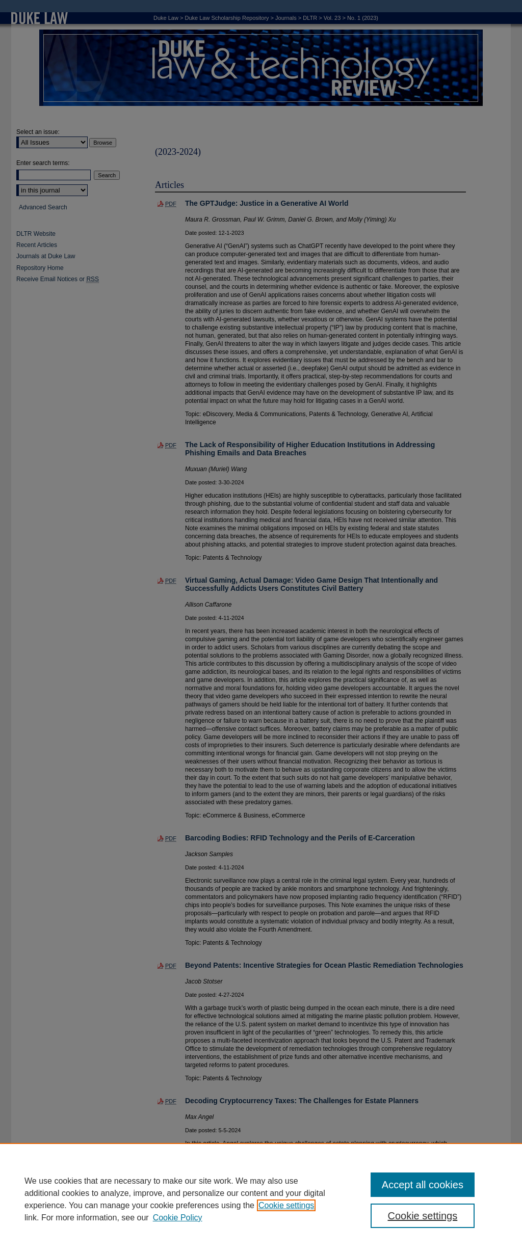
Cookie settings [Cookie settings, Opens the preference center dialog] (422, 1215)
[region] (261, 1199)
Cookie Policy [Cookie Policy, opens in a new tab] (177, 1217)
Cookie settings (286, 1205)
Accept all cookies (422, 1184)
